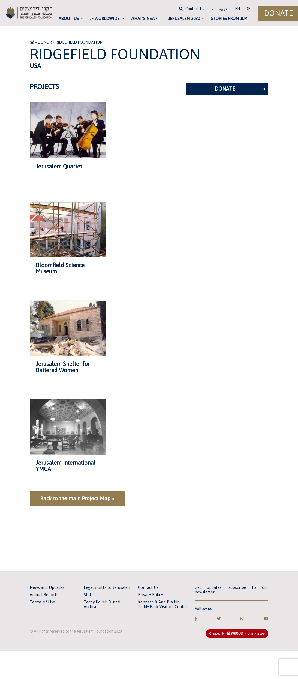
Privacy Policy (150, 594)
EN (237, 9)
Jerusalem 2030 (184, 18)
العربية (224, 9)
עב (211, 9)
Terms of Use (42, 602)
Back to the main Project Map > (77, 498)
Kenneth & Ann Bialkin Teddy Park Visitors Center (162, 604)
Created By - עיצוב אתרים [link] (237, 633)
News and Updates (47, 587)
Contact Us (194, 9)
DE (247, 9)
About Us (69, 18)
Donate (278, 13)
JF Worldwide (104, 18)
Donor (45, 42)
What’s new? (143, 18)
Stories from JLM (229, 18)
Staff (88, 594)
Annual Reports (44, 594)
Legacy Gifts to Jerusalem (107, 587)
